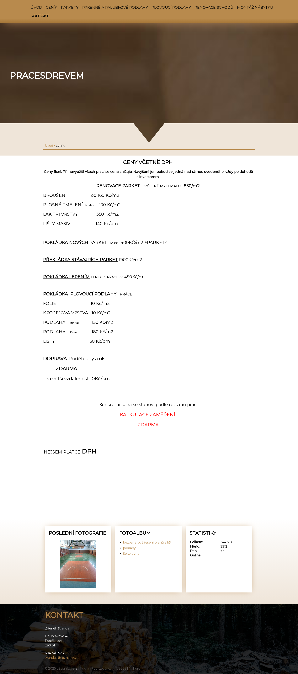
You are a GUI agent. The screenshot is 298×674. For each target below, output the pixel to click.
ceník (51, 7)
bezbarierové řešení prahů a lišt (147, 542)
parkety (69, 7)
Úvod (36, 7)
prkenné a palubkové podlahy (115, 7)
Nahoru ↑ (136, 668)
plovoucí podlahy (171, 7)
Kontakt (40, 15)
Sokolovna (131, 553)
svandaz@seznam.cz (61, 658)
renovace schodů (214, 7)
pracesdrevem (47, 75)
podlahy (129, 548)
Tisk (83, 668)
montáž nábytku (255, 7)
